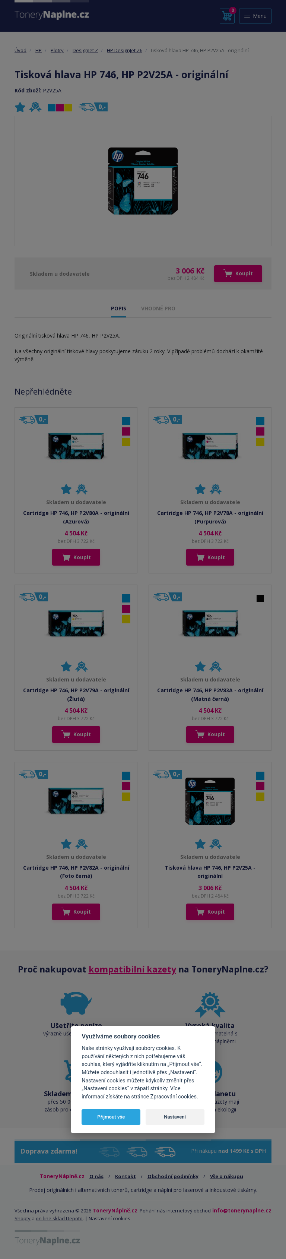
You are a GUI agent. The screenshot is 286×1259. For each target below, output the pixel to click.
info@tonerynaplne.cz (241, 1210)
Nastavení (175, 1117)
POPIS (118, 308)
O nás (96, 1176)
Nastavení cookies (109, 1218)
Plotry (57, 50)
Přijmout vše (111, 1117)
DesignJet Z (85, 50)
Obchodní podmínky (172, 1176)
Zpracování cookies (173, 1097)
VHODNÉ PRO (158, 308)
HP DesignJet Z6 (124, 50)
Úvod (20, 50)
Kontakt (125, 1176)
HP (38, 50)
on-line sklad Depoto (59, 1218)
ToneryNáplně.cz (114, 1210)
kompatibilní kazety (132, 969)
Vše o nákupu (226, 1176)
